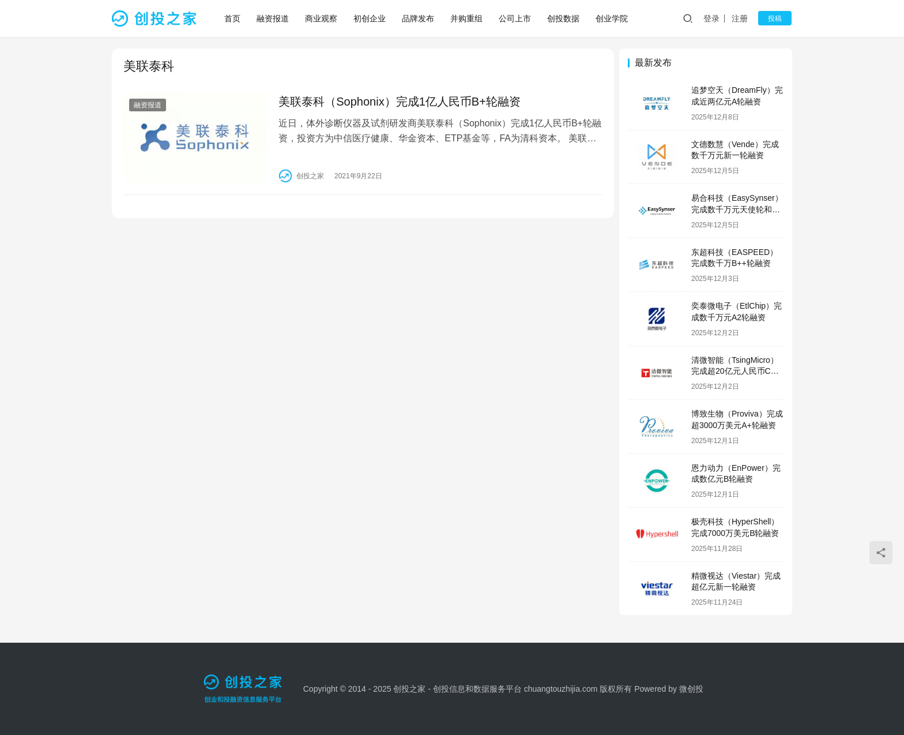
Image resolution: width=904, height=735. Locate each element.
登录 (714, 18)
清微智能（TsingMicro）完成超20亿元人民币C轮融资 (735, 371)
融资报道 (273, 18)
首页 (233, 18)
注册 (742, 18)
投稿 (776, 18)
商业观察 (322, 18)
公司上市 (515, 18)
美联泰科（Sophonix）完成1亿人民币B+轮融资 (398, 101)
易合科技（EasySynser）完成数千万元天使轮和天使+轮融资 (737, 209)
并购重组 (467, 18)
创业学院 (612, 18)
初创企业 (370, 18)
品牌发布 (418, 18)
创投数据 (564, 18)
